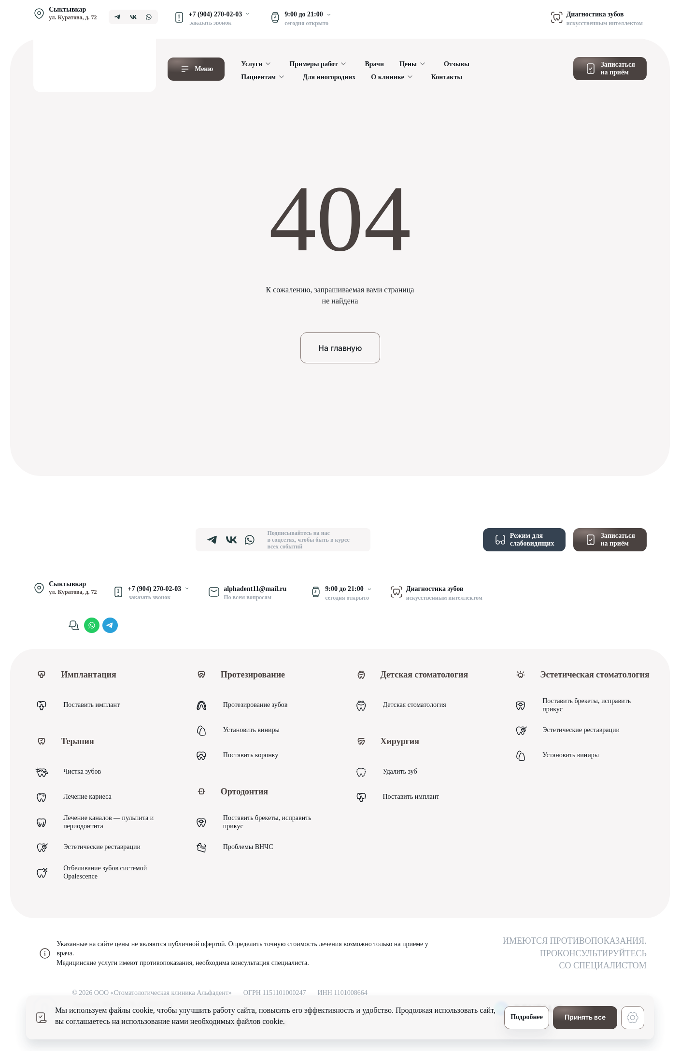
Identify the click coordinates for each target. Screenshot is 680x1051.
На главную (340, 348)
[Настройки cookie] (632, 1017)
